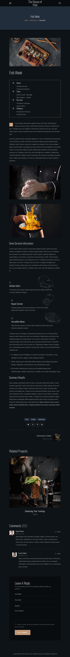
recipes (33, 419)
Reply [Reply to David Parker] (59, 532)
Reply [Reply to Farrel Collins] (59, 554)
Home (26, 20)
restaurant (41, 419)
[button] (60, 3)
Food (35, 514)
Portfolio (33, 20)
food (26, 419)
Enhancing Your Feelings (35, 511)
